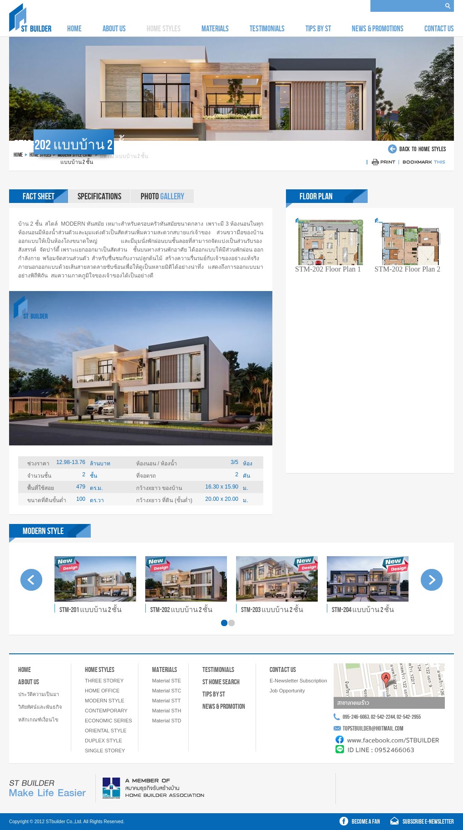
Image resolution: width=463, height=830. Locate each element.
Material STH (166, 710)
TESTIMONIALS (267, 28)
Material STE (166, 680)
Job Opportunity (287, 690)
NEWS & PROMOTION (223, 706)
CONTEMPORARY (106, 710)
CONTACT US (439, 28)
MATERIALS (215, 28)
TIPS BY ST (318, 28)
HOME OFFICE (102, 690)
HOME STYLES (99, 669)
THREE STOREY (104, 680)
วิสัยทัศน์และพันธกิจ (40, 707)
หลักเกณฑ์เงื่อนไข (38, 719)
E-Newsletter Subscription (298, 680)
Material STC (166, 690)
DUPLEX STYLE (103, 740)
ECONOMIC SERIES (108, 720)
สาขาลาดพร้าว (353, 702)
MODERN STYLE (104, 700)
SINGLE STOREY (105, 750)
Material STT (166, 700)
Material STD (166, 720)
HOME (74, 28)
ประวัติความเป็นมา (38, 694)
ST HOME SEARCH (221, 682)
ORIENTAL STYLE (106, 730)
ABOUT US (114, 28)
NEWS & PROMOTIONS (378, 28)
